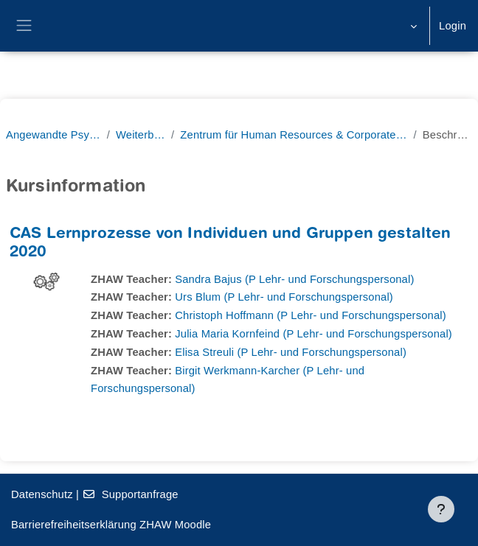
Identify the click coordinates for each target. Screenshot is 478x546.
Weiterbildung (140, 135)
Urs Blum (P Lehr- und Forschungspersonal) (284, 297)
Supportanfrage (130, 494)
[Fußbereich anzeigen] (441, 509)
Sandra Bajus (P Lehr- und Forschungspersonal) (294, 279)
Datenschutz (42, 494)
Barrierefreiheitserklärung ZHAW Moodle (111, 525)
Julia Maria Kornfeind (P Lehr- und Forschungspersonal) (313, 334)
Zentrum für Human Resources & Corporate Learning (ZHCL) (293, 135)
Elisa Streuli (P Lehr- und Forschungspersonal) (290, 352)
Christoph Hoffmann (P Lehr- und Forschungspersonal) (310, 315)
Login (452, 26)
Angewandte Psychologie (53, 135)
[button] (412, 26)
